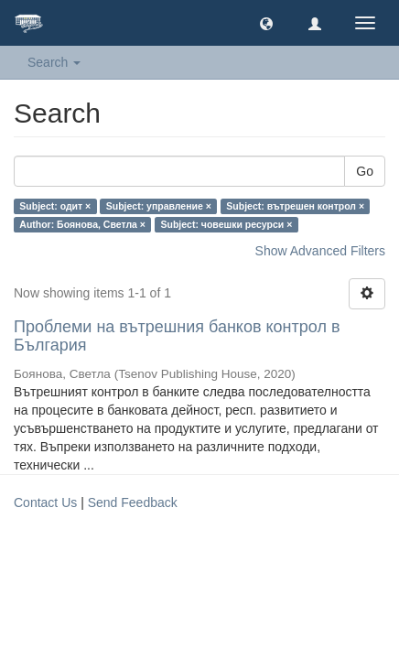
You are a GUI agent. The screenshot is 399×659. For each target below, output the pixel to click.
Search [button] (54, 62)
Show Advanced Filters (320, 250)
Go (364, 171)
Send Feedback (133, 502)
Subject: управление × (158, 205)
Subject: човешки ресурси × (226, 224)
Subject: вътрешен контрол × (295, 205)
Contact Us (45, 502)
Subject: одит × (55, 205)
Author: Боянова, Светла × (82, 224)
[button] (266, 22)
